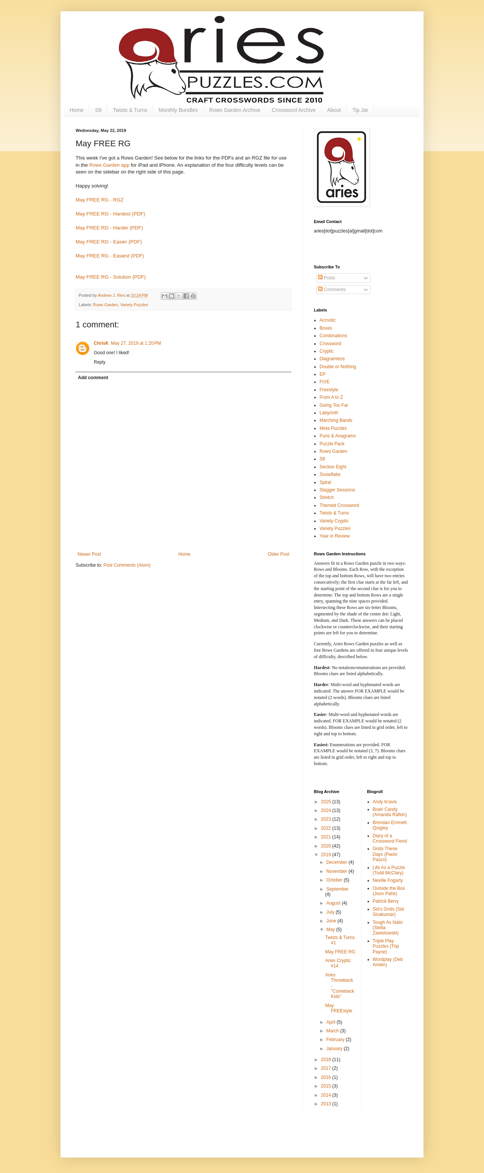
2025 (326, 801)
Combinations (333, 335)
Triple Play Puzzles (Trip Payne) (386, 946)
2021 (326, 837)
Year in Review (335, 536)
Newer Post (89, 554)
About (334, 110)
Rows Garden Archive (234, 110)
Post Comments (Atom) (126, 565)
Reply (99, 362)
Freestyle (329, 389)
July (331, 912)
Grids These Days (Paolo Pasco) (385, 854)
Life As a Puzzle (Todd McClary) (389, 870)
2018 (326, 1059)
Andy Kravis (385, 801)
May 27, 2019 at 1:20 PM (136, 343)
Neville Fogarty (388, 880)
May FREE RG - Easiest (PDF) (110, 256)
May (331, 929)
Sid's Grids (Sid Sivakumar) (388, 911)
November (337, 871)
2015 (326, 1086)
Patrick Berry (386, 901)
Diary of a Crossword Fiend (390, 838)
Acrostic (328, 320)
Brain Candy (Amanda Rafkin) (390, 812)
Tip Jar (360, 110)
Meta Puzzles (333, 428)
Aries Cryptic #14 (338, 963)
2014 (326, 1095)
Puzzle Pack (332, 443)
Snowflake (330, 474)
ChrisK (101, 343)
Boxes (326, 328)
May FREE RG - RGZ (100, 200)
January (335, 1048)
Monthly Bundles (178, 110)
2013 (326, 1103)
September (337, 889)
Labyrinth (329, 412)
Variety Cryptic (334, 521)
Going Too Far (334, 405)
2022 (326, 828)
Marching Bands (336, 420)
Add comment (93, 377)
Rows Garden (105, 304)
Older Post (278, 554)
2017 (326, 1068)
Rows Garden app (109, 165)
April (331, 1022)
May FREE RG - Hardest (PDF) (110, 214)
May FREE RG (340, 952)
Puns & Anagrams (338, 436)
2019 (326, 854)
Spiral (325, 482)
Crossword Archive (293, 110)
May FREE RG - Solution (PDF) (111, 277)
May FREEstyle (338, 1008)
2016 (326, 1077)
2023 (326, 819)
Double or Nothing (338, 366)
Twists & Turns (130, 110)
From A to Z (331, 397)
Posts (326, 277)
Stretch (327, 497)
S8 (98, 110)
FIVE (325, 381)
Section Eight (333, 467)
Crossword (330, 343)
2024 (326, 810)
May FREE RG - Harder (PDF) (109, 228)
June (331, 921)
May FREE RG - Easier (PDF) (109, 242)
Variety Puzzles (134, 304)
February (336, 1039)
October (335, 880)
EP (323, 374)
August (334, 903)
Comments (332, 289)
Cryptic (327, 351)
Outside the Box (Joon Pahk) (389, 891)
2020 (326, 846)
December (337, 862)
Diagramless (332, 358)
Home (77, 110)
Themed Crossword (339, 505)
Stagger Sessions (337, 490)
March (333, 1031)
